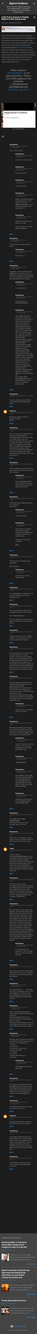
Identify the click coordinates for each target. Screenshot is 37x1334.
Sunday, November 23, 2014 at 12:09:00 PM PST (24, 217)
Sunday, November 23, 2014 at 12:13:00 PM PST (24, 795)
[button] (34, 17)
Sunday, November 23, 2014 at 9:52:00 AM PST (24, 182)
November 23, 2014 (18, 89)
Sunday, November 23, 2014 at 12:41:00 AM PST (18, 240)
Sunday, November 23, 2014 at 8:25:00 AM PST (24, 156)
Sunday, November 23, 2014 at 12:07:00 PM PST (24, 758)
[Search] (34, 4)
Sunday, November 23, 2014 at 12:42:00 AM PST (18, 267)
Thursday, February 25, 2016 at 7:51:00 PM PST (24, 706)
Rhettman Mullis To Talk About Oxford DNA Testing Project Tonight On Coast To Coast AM (14, 1244)
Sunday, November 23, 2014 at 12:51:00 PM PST (24, 1062)
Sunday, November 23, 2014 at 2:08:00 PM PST (24, 477)
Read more (31, 1264)
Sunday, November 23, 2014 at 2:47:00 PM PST (24, 572)
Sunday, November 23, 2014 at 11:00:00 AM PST (18, 985)
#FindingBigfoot (15, 73)
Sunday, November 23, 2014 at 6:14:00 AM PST (24, 512)
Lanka (11, 848)
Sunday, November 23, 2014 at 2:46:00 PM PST (24, 525)
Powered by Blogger (18, 1326)
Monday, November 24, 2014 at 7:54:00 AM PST (18, 1102)
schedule (22, 48)
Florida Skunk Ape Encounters (14, 1300)
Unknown (12, 411)
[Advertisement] (18, 1216)
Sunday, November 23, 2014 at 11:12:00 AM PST (24, 195)
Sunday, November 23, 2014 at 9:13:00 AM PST (24, 169)
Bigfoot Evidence (18, 3)
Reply (11, 234)
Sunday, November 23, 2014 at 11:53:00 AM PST (24, 740)
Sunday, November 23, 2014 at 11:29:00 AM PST (24, 945)
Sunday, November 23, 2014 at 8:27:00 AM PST (24, 251)
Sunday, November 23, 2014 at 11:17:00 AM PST (24, 312)
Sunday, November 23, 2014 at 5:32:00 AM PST (24, 284)
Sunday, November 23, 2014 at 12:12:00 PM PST (24, 771)
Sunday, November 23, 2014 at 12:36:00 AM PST (18, 146)
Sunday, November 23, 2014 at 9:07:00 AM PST (24, 297)
